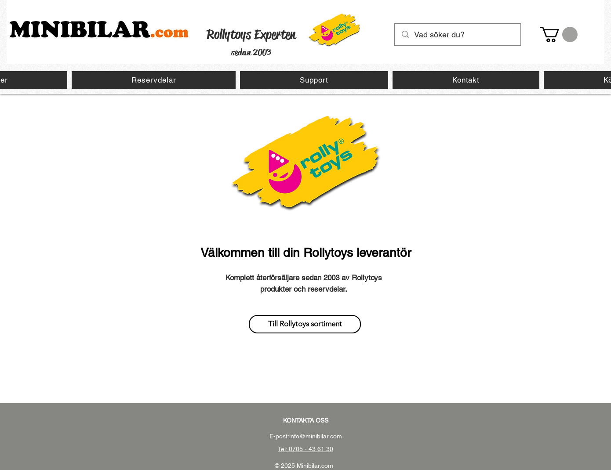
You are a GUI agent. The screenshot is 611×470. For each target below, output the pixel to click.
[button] (559, 34)
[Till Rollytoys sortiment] (305, 324)
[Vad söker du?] (458, 34)
